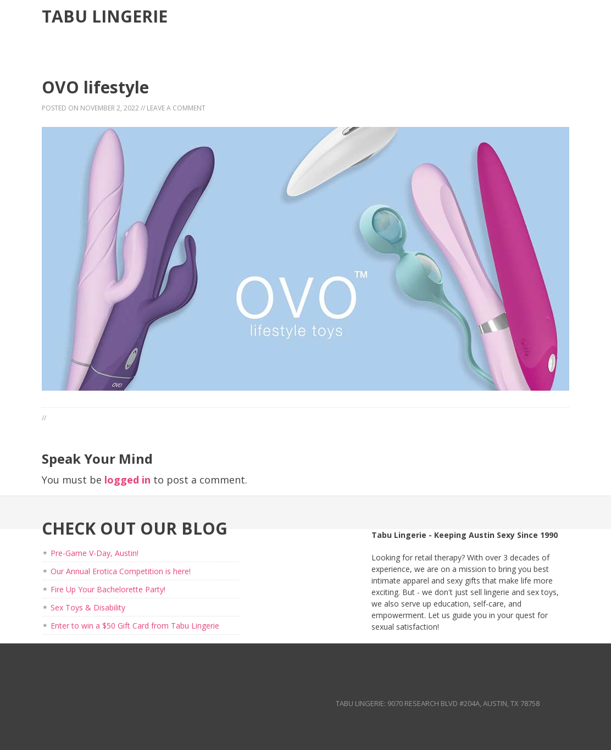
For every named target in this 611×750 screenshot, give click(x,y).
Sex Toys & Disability (88, 607)
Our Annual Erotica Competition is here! (121, 571)
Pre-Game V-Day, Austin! (94, 553)
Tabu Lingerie (105, 16)
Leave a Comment (176, 108)
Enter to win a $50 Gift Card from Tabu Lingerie (135, 625)
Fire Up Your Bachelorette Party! (108, 589)
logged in (127, 479)
